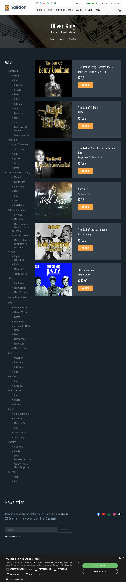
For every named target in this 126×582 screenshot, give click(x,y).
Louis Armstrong (84, 234)
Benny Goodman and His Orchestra (92, 71)
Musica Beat (19, 268)
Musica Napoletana (21, 348)
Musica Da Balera (20, 423)
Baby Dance (18, 367)
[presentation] (24, 547)
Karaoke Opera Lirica (22, 135)
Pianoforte (18, 103)
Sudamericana (19, 338)
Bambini (10, 352)
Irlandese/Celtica (20, 312)
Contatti (98, 10)
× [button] (123, 558)
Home (52, 39)
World (10, 302)
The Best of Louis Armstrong (92, 229)
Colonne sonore (19, 181)
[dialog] (63, 568)
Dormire (17, 451)
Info (85, 85)
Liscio (16, 427)
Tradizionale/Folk (20, 273)
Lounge (17, 399)
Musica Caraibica (20, 292)
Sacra (16, 122)
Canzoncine (18, 357)
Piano (16, 195)
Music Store (41, 10)
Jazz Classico (19, 149)
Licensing (79, 10)
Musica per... (12, 441)
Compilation (18, 113)
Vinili (16, 476)
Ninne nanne (18, 362)
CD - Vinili (11, 471)
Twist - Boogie (19, 437)
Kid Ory (81, 112)
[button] (42, 579)
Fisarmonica (18, 418)
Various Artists (84, 193)
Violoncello (18, 177)
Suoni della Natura (21, 235)
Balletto (17, 99)
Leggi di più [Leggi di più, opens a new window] (69, 565)
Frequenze (18, 214)
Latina (10, 278)
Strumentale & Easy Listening (19, 172)
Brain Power (19, 446)
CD (15, 481)
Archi (16, 108)
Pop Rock (11, 251)
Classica (17, 75)
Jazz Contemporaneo (21, 144)
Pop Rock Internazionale (19, 258)
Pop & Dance (19, 283)
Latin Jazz (18, 163)
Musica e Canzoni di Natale (17, 297)
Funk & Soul (12, 376)
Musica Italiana (19, 343)
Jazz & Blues (12, 139)
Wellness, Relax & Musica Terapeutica (21, 465)
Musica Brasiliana (20, 287)
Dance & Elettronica (15, 390)
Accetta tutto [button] (100, 565)
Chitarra (17, 191)
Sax (15, 200)
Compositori (60, 10)
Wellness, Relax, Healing (17, 209)
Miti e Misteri (19, 219)
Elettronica (18, 404)
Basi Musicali (19, 186)
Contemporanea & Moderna (21, 128)
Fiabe (16, 371)
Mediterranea (19, 321)
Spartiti (70, 10)
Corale (16, 94)
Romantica (18, 84)
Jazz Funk (17, 158)
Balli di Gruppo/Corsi (21, 413)
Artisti (50, 10)
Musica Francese (20, 307)
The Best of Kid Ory (88, 107)
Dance (16, 395)
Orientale (17, 334)
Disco (16, 381)
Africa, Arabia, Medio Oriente (22, 328)
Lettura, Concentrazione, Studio (22, 457)
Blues (16, 153)
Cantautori (18, 264)
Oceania (17, 316)
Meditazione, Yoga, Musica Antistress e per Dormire (20, 227)
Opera (16, 117)
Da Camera (18, 89)
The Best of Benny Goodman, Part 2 (95, 67)
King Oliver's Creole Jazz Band (90, 157)
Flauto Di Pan (19, 205)
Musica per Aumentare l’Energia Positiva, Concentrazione (21, 243)
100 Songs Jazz (86, 270)
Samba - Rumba (20, 432)
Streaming (89, 10)
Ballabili (10, 409)
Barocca (17, 80)
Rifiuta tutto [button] (100, 571)
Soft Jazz (83, 188)
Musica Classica (13, 70)
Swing (16, 167)
